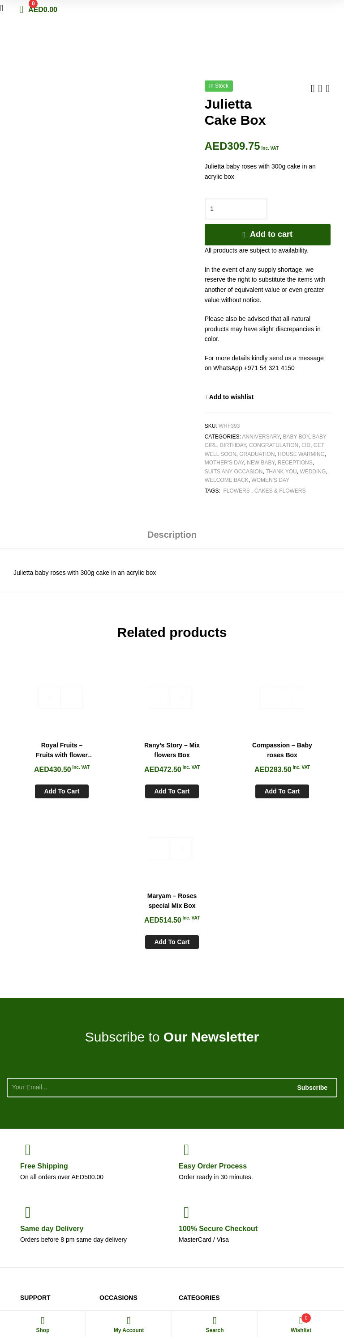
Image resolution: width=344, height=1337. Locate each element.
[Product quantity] (236, 209)
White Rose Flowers (32, 1287)
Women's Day (270, 480)
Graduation (257, 454)
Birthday (233, 445)
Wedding (313, 471)
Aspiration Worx (315, 1287)
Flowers (236, 491)
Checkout (218, 1073)
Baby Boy (296, 437)
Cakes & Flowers (280, 491)
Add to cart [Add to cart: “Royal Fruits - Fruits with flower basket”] (48, 786)
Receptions (295, 463)
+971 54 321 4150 (304, 1189)
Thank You (281, 471)
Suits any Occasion (234, 471)
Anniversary (261, 437)
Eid (305, 445)
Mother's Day (224, 463)
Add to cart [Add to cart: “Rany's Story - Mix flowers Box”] (130, 786)
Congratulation (273, 445)
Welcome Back (227, 480)
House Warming (301, 454)
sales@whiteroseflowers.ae (296, 1209)
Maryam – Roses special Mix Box (296, 745)
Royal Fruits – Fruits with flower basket (48, 746)
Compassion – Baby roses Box (213, 745)
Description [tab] (172, 535)
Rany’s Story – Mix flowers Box (131, 745)
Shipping (44, 1011)
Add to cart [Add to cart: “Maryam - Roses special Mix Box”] (296, 786)
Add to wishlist (231, 397)
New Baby (261, 463)
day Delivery (51, 1073)
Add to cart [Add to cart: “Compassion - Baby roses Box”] (213, 786)
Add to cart (271, 234)
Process (213, 1011)
